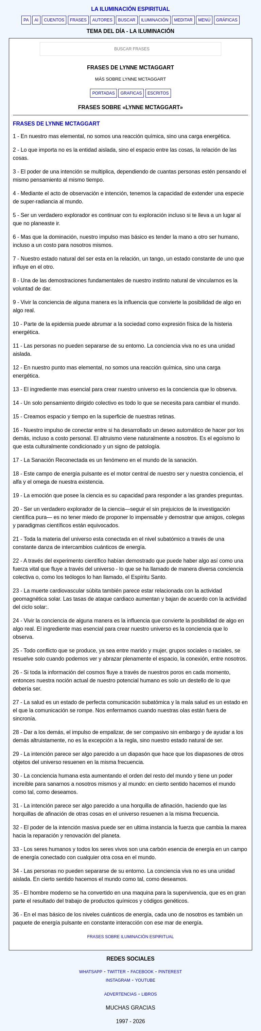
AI (36, 20)
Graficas (131, 93)
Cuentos (54, 20)
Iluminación (155, 20)
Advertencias (120, 994)
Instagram (118, 980)
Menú (204, 20)
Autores (102, 20)
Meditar (183, 20)
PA (26, 20)
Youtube (145, 980)
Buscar (126, 20)
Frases (78, 20)
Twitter (116, 971)
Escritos (158, 93)
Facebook (142, 971)
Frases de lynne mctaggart (56, 124)
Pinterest (170, 971)
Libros (149, 994)
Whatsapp (90, 971)
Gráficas (227, 20)
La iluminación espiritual (130, 9)
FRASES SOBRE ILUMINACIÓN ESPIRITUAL (130, 936)
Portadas (103, 93)
